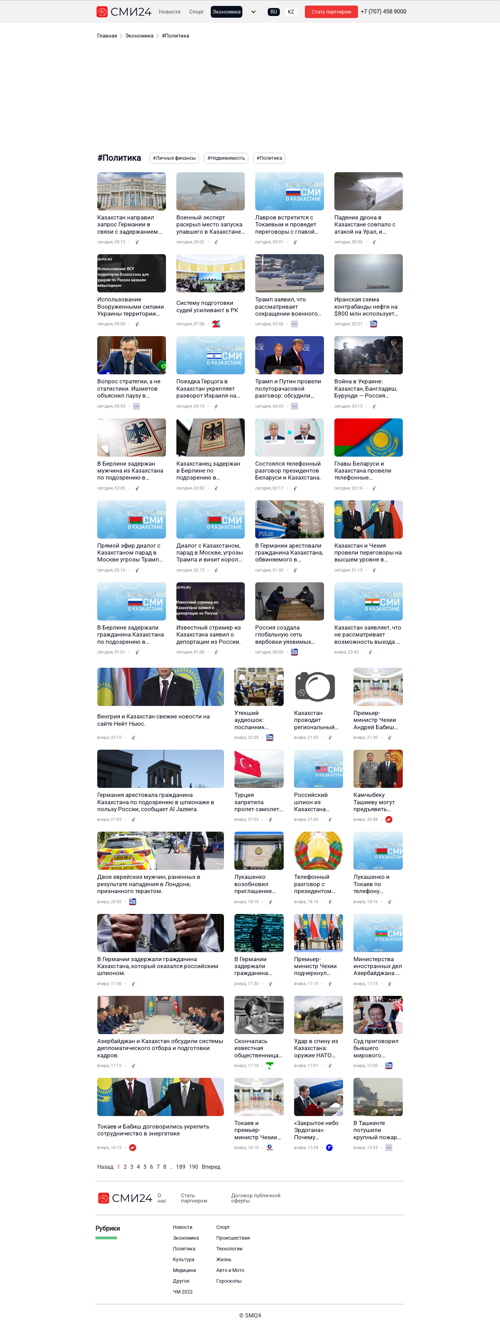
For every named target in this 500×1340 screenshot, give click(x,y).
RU (273, 12)
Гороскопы (229, 1281)
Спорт (196, 12)
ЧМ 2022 (183, 1292)
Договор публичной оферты (254, 1198)
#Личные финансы (174, 158)
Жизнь (224, 1259)
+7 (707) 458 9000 (383, 12)
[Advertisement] (250, 97)
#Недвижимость (226, 158)
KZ (291, 12)
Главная (107, 36)
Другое (181, 1281)
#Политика (175, 36)
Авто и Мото (230, 1270)
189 (180, 1167)
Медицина (184, 1270)
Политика (184, 1248)
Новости (170, 12)
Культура (183, 1259)
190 (193, 1167)
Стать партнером (331, 12)
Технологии (229, 1248)
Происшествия (233, 1238)
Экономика (226, 12)
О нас (162, 1198)
